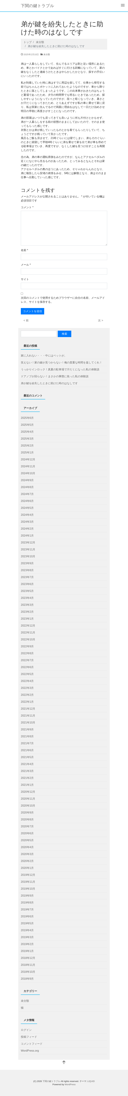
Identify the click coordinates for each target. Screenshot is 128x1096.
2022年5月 (27, 674)
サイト (25, 279)
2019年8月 (27, 902)
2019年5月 (27, 923)
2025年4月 (27, 431)
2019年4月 (27, 930)
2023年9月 (27, 563)
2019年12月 (28, 874)
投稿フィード (29, 1036)
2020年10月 (28, 805)
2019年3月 (27, 937)
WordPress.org (30, 1050)
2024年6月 (27, 501)
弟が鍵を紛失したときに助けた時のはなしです (49, 383)
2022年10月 (28, 639)
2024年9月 (27, 480)
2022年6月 (27, 667)
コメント (27, 207)
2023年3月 (27, 604)
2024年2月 (27, 528)
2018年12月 (28, 958)
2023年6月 (27, 584)
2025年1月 (27, 452)
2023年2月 (27, 611)
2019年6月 (27, 916)
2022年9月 (27, 646)
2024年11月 (28, 466)
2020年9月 (27, 812)
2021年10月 (28, 722)
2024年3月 (27, 521)
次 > (100, 320)
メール (26, 264)
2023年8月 (27, 570)
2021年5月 (27, 757)
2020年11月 (28, 798)
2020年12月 (28, 791)
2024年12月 (28, 459)
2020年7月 (27, 826)
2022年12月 (28, 625)
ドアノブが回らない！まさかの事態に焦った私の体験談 (55, 376)
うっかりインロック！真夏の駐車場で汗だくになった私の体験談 (60, 369)
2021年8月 (27, 736)
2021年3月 (27, 771)
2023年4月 (27, 597)
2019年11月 (28, 881)
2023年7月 (27, 577)
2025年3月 (27, 438)
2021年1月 (27, 784)
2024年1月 (27, 535)
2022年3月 (27, 687)
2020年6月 (27, 833)
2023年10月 (28, 556)
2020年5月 (27, 840)
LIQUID (91, 1081)
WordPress (70, 1084)
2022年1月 (27, 701)
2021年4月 (27, 764)
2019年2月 (27, 944)
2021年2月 (27, 777)
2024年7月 (27, 494)
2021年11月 (28, 715)
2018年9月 (27, 978)
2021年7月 (27, 743)
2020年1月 (27, 867)
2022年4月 (27, 681)
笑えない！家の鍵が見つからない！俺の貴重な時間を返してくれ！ (61, 362)
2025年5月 (27, 424)
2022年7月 (27, 660)
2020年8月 (27, 819)
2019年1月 (27, 951)
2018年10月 (28, 971)
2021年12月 (28, 708)
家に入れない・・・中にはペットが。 (44, 355)
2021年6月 (27, 750)
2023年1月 (27, 618)
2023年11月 (28, 549)
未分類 (46, 54)
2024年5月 (27, 507)
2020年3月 (27, 854)
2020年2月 (27, 861)
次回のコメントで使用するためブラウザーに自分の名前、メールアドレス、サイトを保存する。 (63, 299)
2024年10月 (28, 473)
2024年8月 (27, 487)
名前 (24, 250)
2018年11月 (28, 964)
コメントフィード (31, 1043)
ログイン (26, 1029)
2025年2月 (27, 445)
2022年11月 (28, 632)
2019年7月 (27, 909)
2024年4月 (27, 514)
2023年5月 (27, 591)
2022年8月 (27, 653)
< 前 (26, 320)
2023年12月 (28, 542)
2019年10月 (28, 888)
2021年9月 (27, 729)
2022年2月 (27, 694)
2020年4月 (27, 847)
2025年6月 (27, 417)
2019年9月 (27, 895)
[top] (64, 1062)
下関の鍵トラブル (37, 5)
